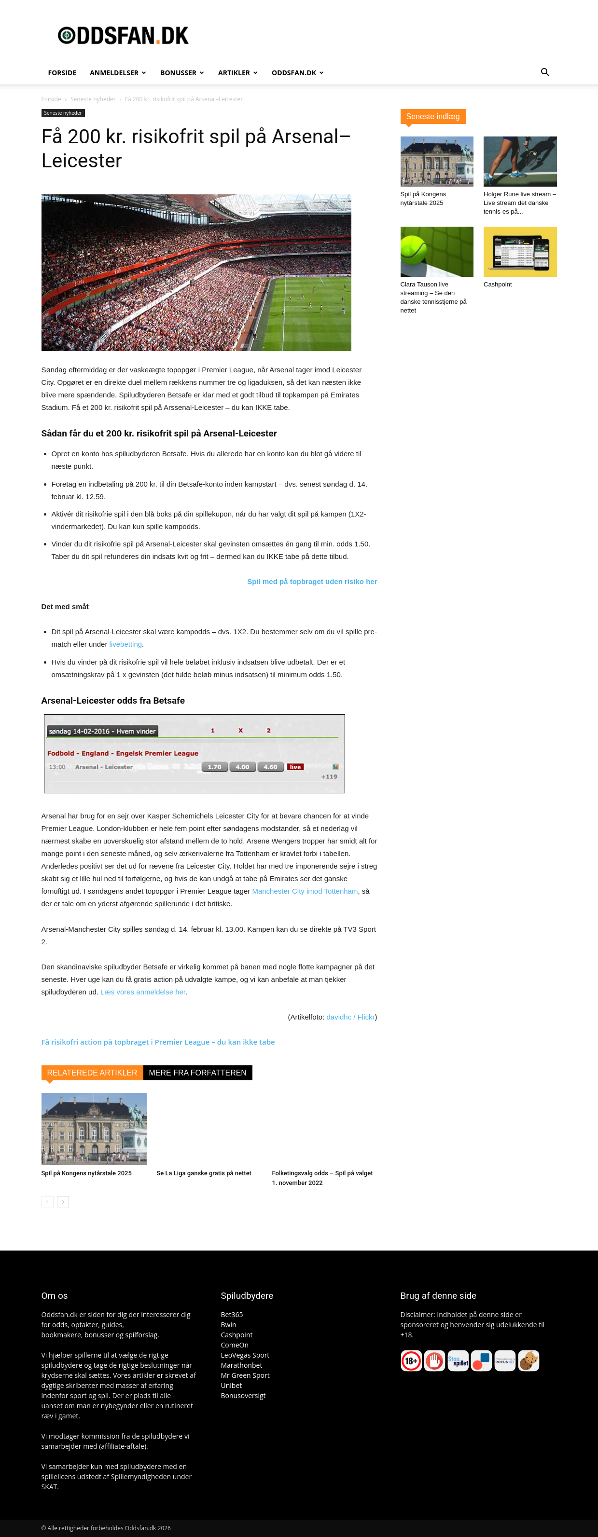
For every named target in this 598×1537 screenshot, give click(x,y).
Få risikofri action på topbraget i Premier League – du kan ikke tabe (158, 1042)
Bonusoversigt (243, 1395)
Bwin (228, 1324)
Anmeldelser (118, 72)
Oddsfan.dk (298, 72)
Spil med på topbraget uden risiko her (312, 581)
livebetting (126, 644)
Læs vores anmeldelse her (142, 992)
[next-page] (63, 1202)
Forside (62, 72)
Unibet (231, 1385)
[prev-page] (48, 1202)
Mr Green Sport (245, 1375)
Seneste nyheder (93, 99)
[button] (545, 73)
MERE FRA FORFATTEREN (198, 1073)
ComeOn (235, 1344)
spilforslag (141, 1334)
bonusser (99, 1334)
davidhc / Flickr (350, 1017)
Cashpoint (498, 284)
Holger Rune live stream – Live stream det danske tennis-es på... (520, 202)
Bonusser (182, 72)
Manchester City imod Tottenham (305, 891)
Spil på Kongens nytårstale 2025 (87, 1173)
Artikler (238, 72)
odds (60, 1324)
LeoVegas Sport (245, 1355)
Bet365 (232, 1314)
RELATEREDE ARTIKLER (92, 1073)
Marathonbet (242, 1365)
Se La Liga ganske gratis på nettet (204, 1173)
